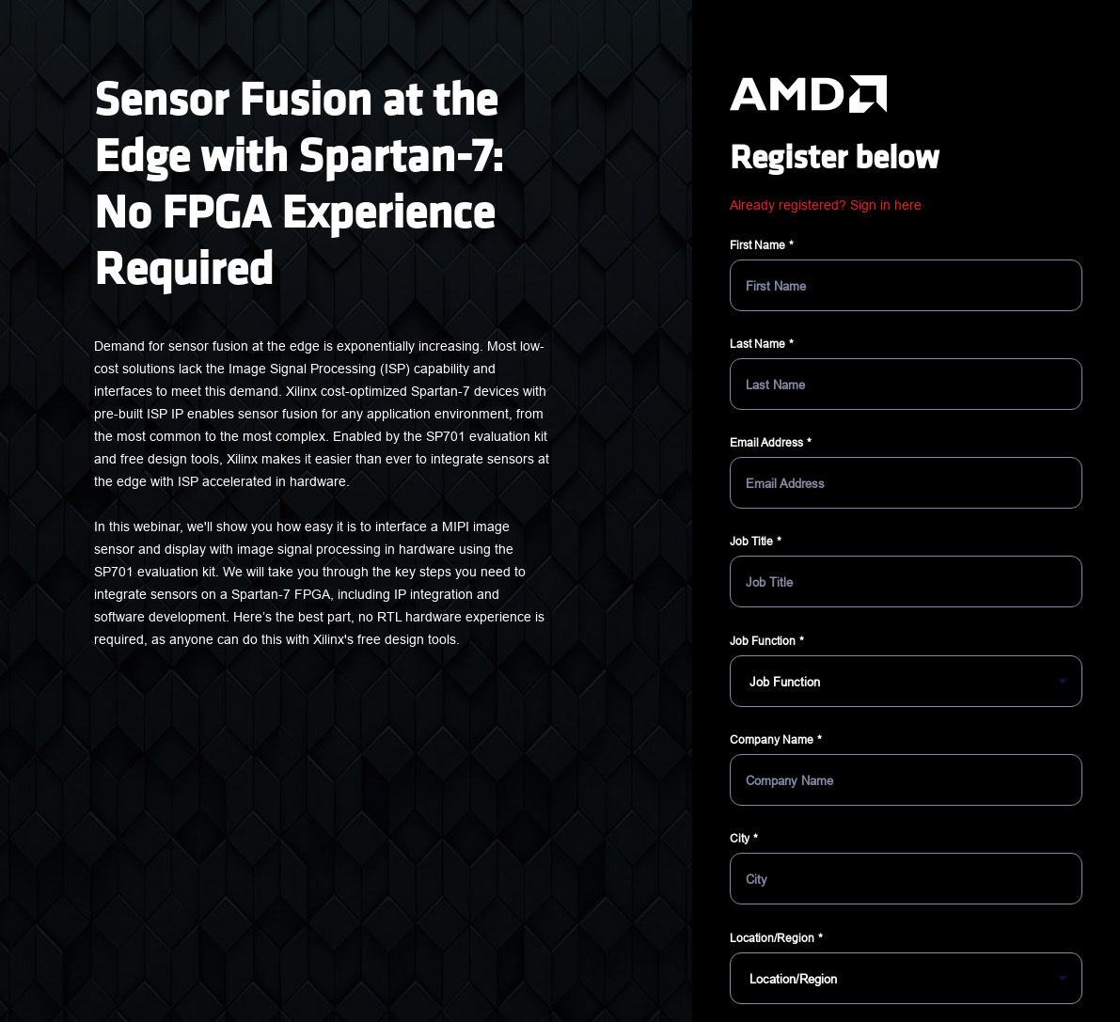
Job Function (763, 641)
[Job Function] (906, 681)
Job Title (751, 541)
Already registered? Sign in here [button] (826, 204)
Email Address (766, 442)
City (739, 838)
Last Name (757, 344)
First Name (757, 245)
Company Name (771, 739)
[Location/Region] (906, 978)
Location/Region (772, 938)
